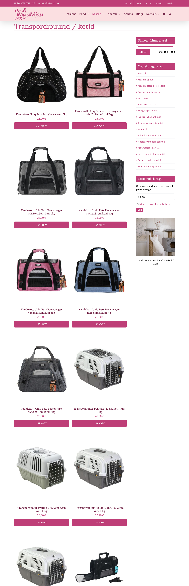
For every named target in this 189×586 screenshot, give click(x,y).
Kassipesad (143, 98)
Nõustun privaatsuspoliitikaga (154, 204)
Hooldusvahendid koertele (151, 141)
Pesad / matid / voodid (149, 160)
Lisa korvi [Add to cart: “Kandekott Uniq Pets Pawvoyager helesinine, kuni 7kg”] (99, 324)
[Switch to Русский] (128, 3)
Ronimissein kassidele (149, 92)
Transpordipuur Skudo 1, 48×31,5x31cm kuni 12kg (99, 509)
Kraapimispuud (145, 79)
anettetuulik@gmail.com (48, 3)
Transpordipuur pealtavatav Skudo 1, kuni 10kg (99, 410)
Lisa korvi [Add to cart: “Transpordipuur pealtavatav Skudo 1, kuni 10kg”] (99, 423)
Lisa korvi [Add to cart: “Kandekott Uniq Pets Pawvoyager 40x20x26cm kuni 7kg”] (41, 224)
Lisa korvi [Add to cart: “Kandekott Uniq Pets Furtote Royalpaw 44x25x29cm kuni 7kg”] (99, 125)
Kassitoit (142, 73)
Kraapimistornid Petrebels (151, 85)
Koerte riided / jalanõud (150, 166)
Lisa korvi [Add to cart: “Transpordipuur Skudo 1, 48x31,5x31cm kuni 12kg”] (99, 522)
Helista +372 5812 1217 (24, 3)
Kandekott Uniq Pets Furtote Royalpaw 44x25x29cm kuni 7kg (99, 112)
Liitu (140, 210)
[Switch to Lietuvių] (158, 3)
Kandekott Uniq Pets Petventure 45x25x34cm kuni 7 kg (41, 410)
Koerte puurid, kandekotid (151, 154)
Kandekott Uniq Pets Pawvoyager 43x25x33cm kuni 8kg (99, 212)
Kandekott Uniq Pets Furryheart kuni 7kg (41, 114)
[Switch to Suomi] (148, 3)
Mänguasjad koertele (149, 147)
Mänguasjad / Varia (147, 110)
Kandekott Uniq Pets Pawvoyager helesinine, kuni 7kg (99, 311)
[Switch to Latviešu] (169, 3)
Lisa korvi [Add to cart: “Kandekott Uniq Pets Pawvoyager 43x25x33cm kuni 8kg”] (99, 224)
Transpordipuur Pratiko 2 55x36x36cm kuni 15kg (41, 509)
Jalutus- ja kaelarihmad (149, 116)
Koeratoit (142, 129)
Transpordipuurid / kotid (150, 123)
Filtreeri (143, 51)
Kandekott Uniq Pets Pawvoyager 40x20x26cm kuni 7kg (41, 212)
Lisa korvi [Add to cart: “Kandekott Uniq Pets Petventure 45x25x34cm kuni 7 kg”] (41, 423)
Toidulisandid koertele (149, 135)
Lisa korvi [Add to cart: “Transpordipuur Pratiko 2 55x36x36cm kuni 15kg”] (41, 522)
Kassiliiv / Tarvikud (147, 104)
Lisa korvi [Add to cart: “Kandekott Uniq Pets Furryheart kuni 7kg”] (41, 125)
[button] (170, 14)
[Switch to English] (139, 3)
